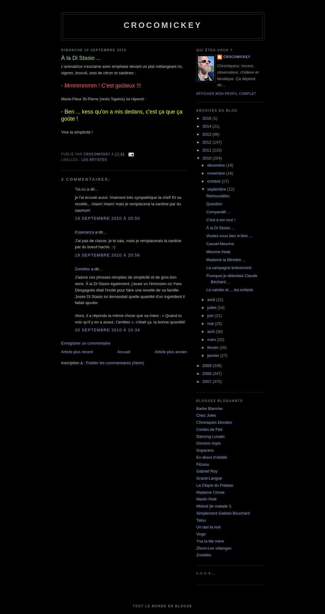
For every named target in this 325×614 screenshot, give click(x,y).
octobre (214, 181)
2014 (207, 126)
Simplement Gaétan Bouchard (223, 513)
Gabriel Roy (206, 471)
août (211, 299)
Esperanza (84, 232)
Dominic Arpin (208, 443)
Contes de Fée (209, 429)
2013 (207, 134)
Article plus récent (77, 351)
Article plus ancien (171, 351)
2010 (207, 158)
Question (214, 204)
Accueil (123, 351)
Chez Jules (206, 415)
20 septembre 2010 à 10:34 (107, 330)
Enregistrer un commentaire (85, 343)
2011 (207, 150)
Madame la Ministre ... (225, 259)
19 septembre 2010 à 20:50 (107, 218)
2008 (207, 373)
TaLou (80, 189)
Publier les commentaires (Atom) (115, 363)
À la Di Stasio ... (220, 228)
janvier (213, 355)
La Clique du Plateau (214, 485)
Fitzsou (202, 464)
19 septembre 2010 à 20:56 (107, 255)
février (213, 347)
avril (211, 331)
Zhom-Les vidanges (213, 548)
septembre (217, 189)
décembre (216, 165)
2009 (207, 365)
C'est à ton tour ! (220, 220)
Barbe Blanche (209, 408)
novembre (216, 173)
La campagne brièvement (228, 267)
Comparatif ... (218, 212)
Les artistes (94, 159)
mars (212, 339)
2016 (207, 118)
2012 (207, 142)
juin (211, 315)
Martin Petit (206, 499)
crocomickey (162, 25)
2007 (207, 381)
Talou (201, 520)
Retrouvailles (217, 196)
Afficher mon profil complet (226, 93)
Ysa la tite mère (210, 541)
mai (211, 323)
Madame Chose (210, 492)
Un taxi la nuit (208, 527)
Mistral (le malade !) (213, 506)
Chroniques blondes (214, 422)
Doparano (205, 450)
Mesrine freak (218, 251)
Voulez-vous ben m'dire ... (229, 236)
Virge (201, 534)
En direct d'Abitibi (211, 457)
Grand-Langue (209, 478)
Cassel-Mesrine (220, 243)
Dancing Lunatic (210, 436)
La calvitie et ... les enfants (229, 290)
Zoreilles (82, 269)
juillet (212, 307)
